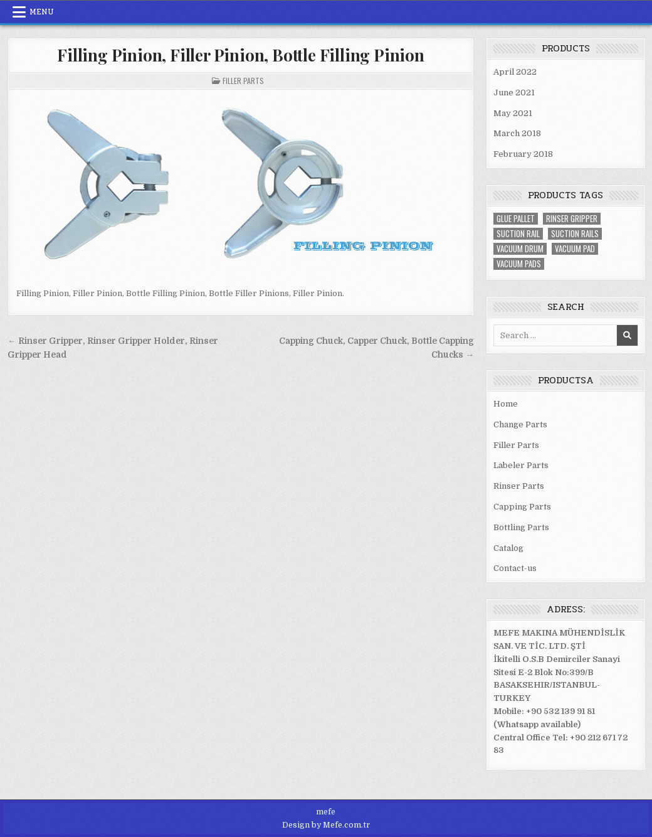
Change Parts (520, 424)
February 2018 (523, 154)
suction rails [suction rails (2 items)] (575, 234)
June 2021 (514, 92)
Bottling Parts (521, 527)
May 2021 (512, 113)
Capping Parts (522, 506)
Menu (41, 12)
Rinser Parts (518, 486)
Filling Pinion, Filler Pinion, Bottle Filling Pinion (240, 55)
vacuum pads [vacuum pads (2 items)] (519, 264)
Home (505, 403)
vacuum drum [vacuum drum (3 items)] (520, 249)
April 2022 (515, 72)
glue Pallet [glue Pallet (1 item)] (516, 219)
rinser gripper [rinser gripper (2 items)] (571, 219)
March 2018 (517, 133)
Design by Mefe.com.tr (326, 825)
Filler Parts (243, 80)
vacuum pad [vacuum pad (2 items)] (575, 249)
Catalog (508, 548)
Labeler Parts (521, 465)
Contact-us (515, 568)
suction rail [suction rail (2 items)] (518, 234)
